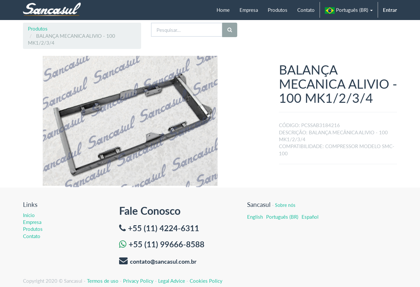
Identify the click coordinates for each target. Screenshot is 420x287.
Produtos (38, 29)
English (255, 217)
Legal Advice (171, 281)
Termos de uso (102, 281)
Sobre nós (285, 205)
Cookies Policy (206, 281)
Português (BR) (282, 217)
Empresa (32, 222)
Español (310, 217)
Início (29, 215)
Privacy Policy (138, 281)
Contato (31, 236)
